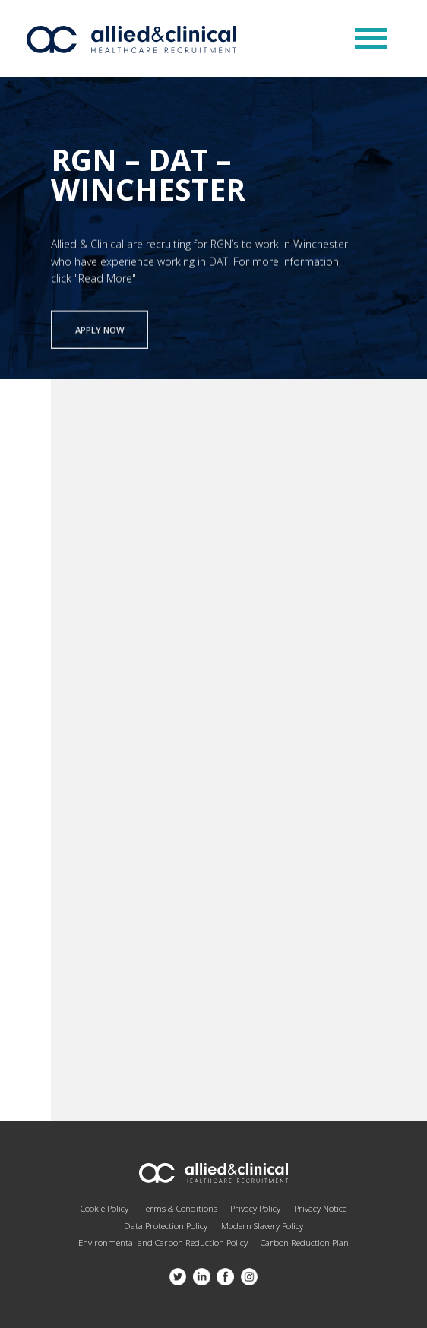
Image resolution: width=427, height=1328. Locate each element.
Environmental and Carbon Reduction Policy (163, 1242)
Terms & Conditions (179, 1208)
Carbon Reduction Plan (305, 1242)
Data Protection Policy (165, 1226)
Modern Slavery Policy (262, 1226)
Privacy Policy (255, 1208)
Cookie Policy (104, 1208)
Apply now (100, 333)
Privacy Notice (320, 1208)
